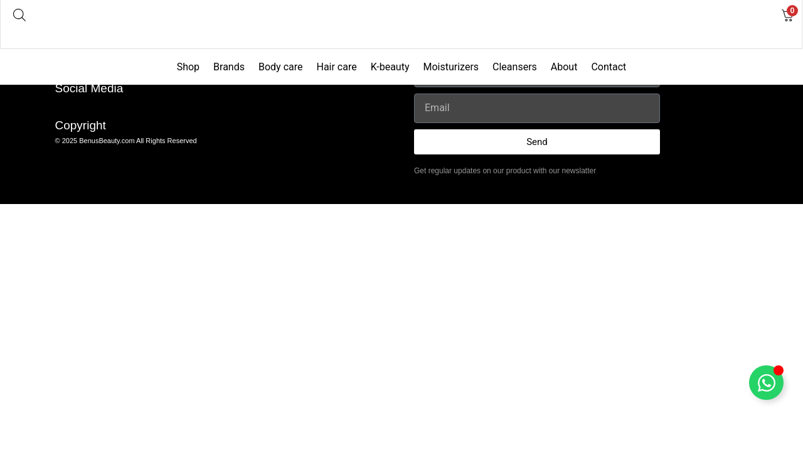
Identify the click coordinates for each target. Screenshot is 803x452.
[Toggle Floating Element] (766, 382)
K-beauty (390, 67)
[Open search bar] (19, 15)
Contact (608, 67)
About (564, 67)
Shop (188, 67)
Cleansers (514, 67)
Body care (280, 67)
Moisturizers (451, 67)
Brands (229, 67)
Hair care (336, 67)
